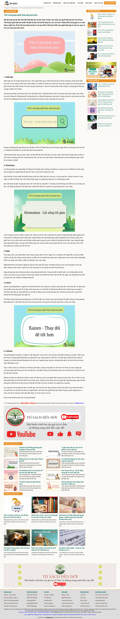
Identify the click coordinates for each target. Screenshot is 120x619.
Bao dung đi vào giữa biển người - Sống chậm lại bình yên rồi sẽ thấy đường (105, 94)
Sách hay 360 (98, 3)
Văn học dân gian (48, 603)
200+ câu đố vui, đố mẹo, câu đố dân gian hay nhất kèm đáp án (106, 16)
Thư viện (80, 3)
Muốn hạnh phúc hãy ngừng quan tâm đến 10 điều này (73, 483)
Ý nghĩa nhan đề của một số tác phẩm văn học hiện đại (72, 448)
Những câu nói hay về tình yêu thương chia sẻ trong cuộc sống (105, 48)
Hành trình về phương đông (11, 600)
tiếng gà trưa (13, 606)
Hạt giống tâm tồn (32, 603)
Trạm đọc (83, 595)
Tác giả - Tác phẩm (49, 595)
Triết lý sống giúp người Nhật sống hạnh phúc (31, 8)
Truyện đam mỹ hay (67, 600)
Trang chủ (47, 3)
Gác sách (83, 597)
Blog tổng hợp (110, 3)
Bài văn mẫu (83, 600)
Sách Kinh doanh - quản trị (11, 597)
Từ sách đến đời (84, 603)
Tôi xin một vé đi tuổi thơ (101, 595)
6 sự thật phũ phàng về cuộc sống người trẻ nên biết (73, 460)
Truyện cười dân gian (49, 606)
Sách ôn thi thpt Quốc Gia (11, 603)
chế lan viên (104, 606)
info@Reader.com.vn (58, 612)
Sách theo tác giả (32, 597)
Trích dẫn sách (48, 600)
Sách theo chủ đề (32, 595)
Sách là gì (97, 606)
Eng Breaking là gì (100, 600)
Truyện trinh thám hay (67, 603)
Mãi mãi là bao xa (85, 606)
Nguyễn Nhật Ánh (66, 597)
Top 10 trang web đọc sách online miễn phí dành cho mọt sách (106, 24)
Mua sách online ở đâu (101, 603)
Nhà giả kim (7, 606)
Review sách (57, 3)
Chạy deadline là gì (67, 606)
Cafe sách (88, 3)
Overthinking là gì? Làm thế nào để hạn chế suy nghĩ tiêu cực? (30, 471)
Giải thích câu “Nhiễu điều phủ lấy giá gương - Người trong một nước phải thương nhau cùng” (71, 517)
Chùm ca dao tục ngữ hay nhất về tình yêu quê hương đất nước (106, 40)
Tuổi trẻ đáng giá (32, 606)
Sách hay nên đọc (69, 3)
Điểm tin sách (65, 595)
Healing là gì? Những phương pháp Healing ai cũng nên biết (30, 448)
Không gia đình (31, 600)
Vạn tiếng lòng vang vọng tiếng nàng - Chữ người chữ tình (105, 110)
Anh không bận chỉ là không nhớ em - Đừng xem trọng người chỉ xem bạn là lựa (106, 102)
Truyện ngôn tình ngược (101, 597)
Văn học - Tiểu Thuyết (10, 595)
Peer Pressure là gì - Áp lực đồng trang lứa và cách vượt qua (72, 471)
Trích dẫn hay (47, 597)
